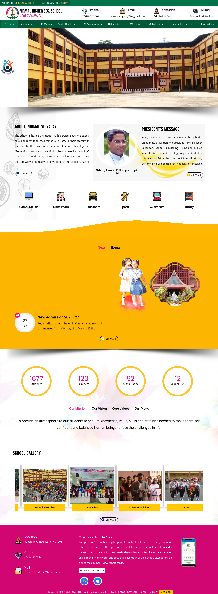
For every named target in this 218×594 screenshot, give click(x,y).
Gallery (154, 23)
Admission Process (164, 16)
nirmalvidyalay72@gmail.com (128, 16)
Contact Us (206, 23)
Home (9, 23)
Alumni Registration (201, 16)
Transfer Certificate (180, 23)
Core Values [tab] (120, 408)
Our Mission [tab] (77, 408)
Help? (135, 23)
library (189, 207)
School (27, 23)
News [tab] (102, 247)
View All (23, 173)
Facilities (114, 23)
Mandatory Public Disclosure (59, 23)
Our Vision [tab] (99, 408)
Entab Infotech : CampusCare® (138, 591)
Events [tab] (115, 247)
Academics (91, 23)
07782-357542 (90, 16)
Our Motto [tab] (141, 408)
